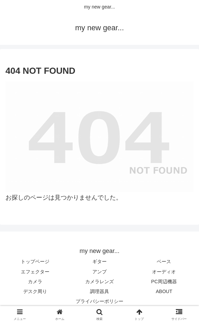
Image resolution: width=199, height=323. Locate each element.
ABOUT (164, 291)
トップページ (35, 261)
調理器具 (99, 291)
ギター (99, 261)
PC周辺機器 (164, 281)
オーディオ (164, 271)
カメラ (35, 281)
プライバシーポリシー (99, 301)
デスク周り (35, 291)
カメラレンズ (99, 281)
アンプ (99, 271)
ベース (164, 261)
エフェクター (35, 271)
